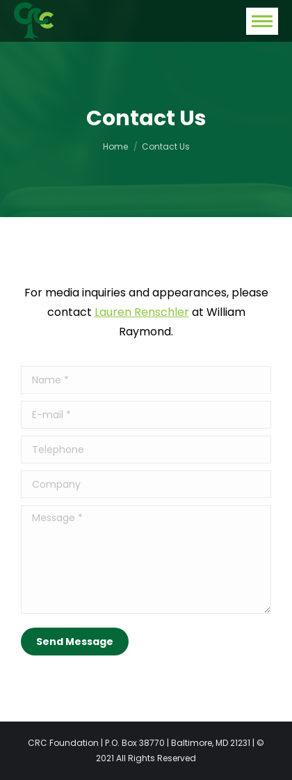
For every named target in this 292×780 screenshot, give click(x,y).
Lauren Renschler (142, 312)
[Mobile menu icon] (262, 21)
